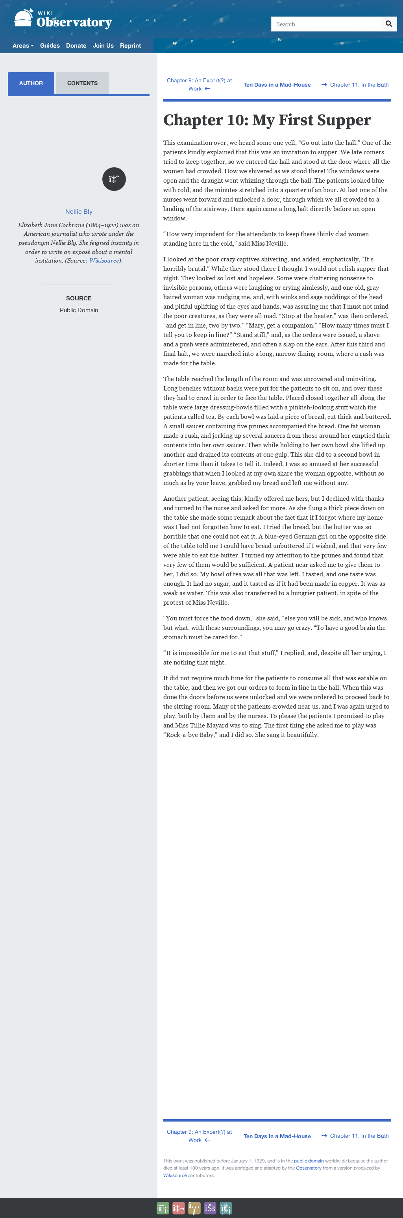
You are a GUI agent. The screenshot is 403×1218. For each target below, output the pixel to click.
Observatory (309, 1168)
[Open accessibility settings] (210, 1208)
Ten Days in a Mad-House (277, 84)
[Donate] (163, 1208)
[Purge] (226, 1208)
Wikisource (104, 260)
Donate (76, 45)
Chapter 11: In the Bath (359, 84)
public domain (309, 1161)
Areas (21, 45)
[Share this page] (194, 1208)
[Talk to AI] (178, 1208)
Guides (50, 45)
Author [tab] (31, 83)
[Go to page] (389, 24)
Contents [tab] (82, 83)
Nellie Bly (78, 211)
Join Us (103, 45)
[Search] (326, 24)
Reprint (130, 45)
